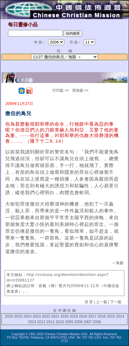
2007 (88, 322)
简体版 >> (80, 90)
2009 (69, 322)
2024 (27, 316)
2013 (32, 322)
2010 (60, 322)
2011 (51, 322)
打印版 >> (60, 90)
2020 (64, 316)
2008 (78, 322)
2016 (102, 316)
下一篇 (115, 302)
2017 (92, 316)
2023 (37, 316)
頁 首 (89, 302)
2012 (41, 322)
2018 (83, 316)
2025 (18, 316)
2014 (120, 316)
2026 (9, 316)
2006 (97, 322)
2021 (55, 316)
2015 (111, 316)
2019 (74, 316)
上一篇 (101, 302)
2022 (46, 316)
